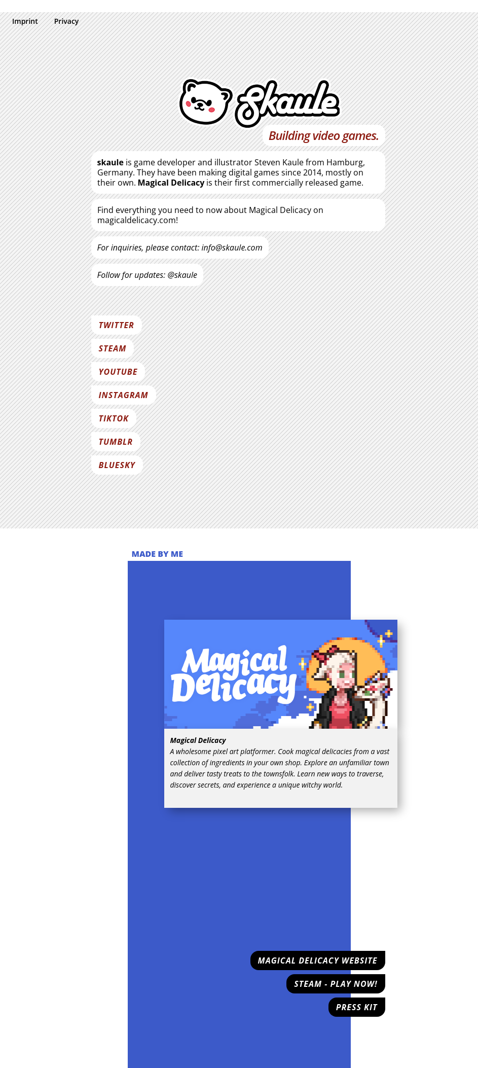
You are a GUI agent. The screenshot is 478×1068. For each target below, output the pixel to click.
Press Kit (357, 1007)
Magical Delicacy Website (318, 960)
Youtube (118, 371)
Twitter (116, 325)
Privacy (66, 21)
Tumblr (116, 441)
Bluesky (117, 465)
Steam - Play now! (335, 983)
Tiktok (114, 418)
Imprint (25, 21)
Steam (113, 348)
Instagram (124, 395)
